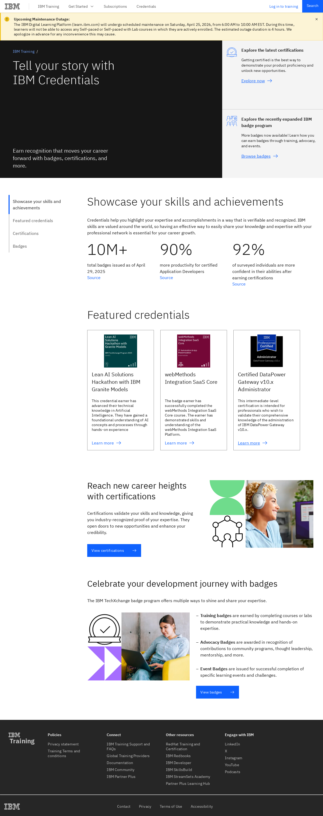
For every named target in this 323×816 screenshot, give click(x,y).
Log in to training (283, 6)
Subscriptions (115, 6)
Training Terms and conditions (64, 753)
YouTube (232, 764)
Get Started (81, 6)
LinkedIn (232, 744)
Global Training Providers (128, 755)
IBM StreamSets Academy (188, 776)
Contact (123, 806)
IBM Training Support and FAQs (128, 746)
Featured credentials (33, 220)
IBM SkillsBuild (179, 769)
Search (312, 5)
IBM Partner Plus (121, 776)
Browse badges (259, 156)
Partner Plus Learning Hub (188, 783)
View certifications (114, 550)
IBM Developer (179, 762)
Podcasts (232, 771)
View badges (217, 692)
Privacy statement (63, 744)
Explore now (256, 80)
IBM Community (120, 769)
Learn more (106, 443)
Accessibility (202, 806)
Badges (20, 246)
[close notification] (316, 19)
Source (94, 277)
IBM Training (48, 6)
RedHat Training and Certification (183, 746)
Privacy (145, 806)
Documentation (120, 762)
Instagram (233, 758)
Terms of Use (171, 806)
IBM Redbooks (178, 755)
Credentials (146, 6)
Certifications (26, 233)
